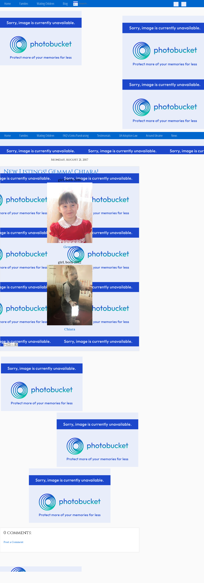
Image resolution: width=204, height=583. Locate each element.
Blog (65, 3)
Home (7, 3)
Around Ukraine (154, 135)
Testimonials (103, 135)
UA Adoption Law (128, 135)
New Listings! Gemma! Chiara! (51, 172)
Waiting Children (45, 3)
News (174, 135)
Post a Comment (13, 542)
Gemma (69, 247)
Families (23, 3)
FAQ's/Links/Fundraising (76, 135)
